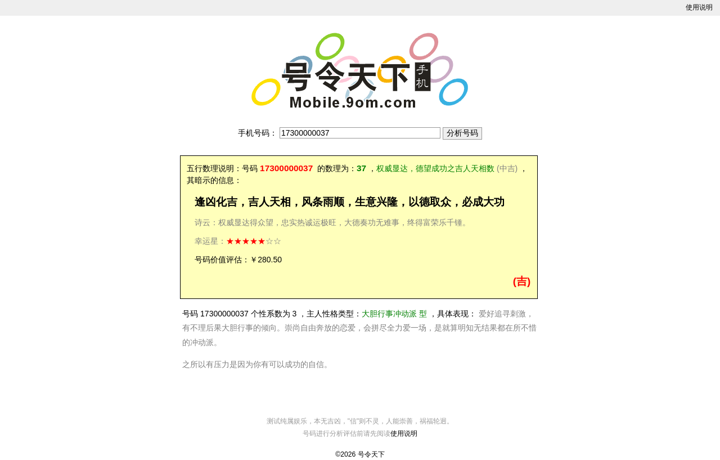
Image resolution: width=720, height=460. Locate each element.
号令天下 (371, 454)
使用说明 (699, 7)
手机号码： (257, 132)
